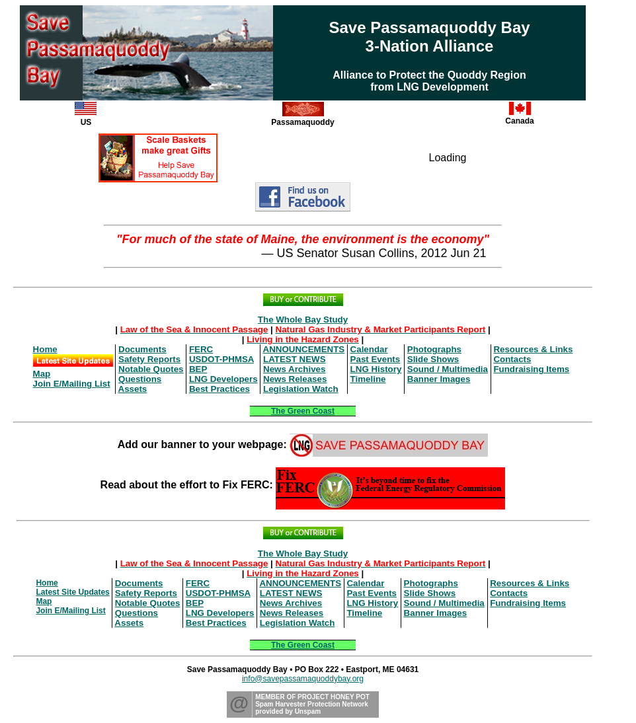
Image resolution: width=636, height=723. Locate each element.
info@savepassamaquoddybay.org (303, 678)
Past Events (375, 359)
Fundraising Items (531, 369)
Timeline (368, 379)
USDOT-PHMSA (221, 359)
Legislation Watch (300, 389)
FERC (201, 349)
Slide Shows (433, 359)
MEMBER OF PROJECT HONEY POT (312, 697)
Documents (142, 349)
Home (45, 349)
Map (42, 374)
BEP (198, 369)
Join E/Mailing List (71, 384)
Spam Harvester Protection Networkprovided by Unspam (311, 708)
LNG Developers (223, 379)
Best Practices (219, 389)
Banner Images (439, 379)
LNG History (376, 369)
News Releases (295, 379)
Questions (139, 379)
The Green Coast (303, 411)
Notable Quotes (151, 369)
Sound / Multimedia (447, 369)
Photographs (434, 349)
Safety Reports (149, 359)
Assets (132, 389)
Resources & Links (533, 349)
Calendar (369, 349)
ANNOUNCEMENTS (304, 349)
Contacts (512, 359)
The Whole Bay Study (303, 319)
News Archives (294, 369)
